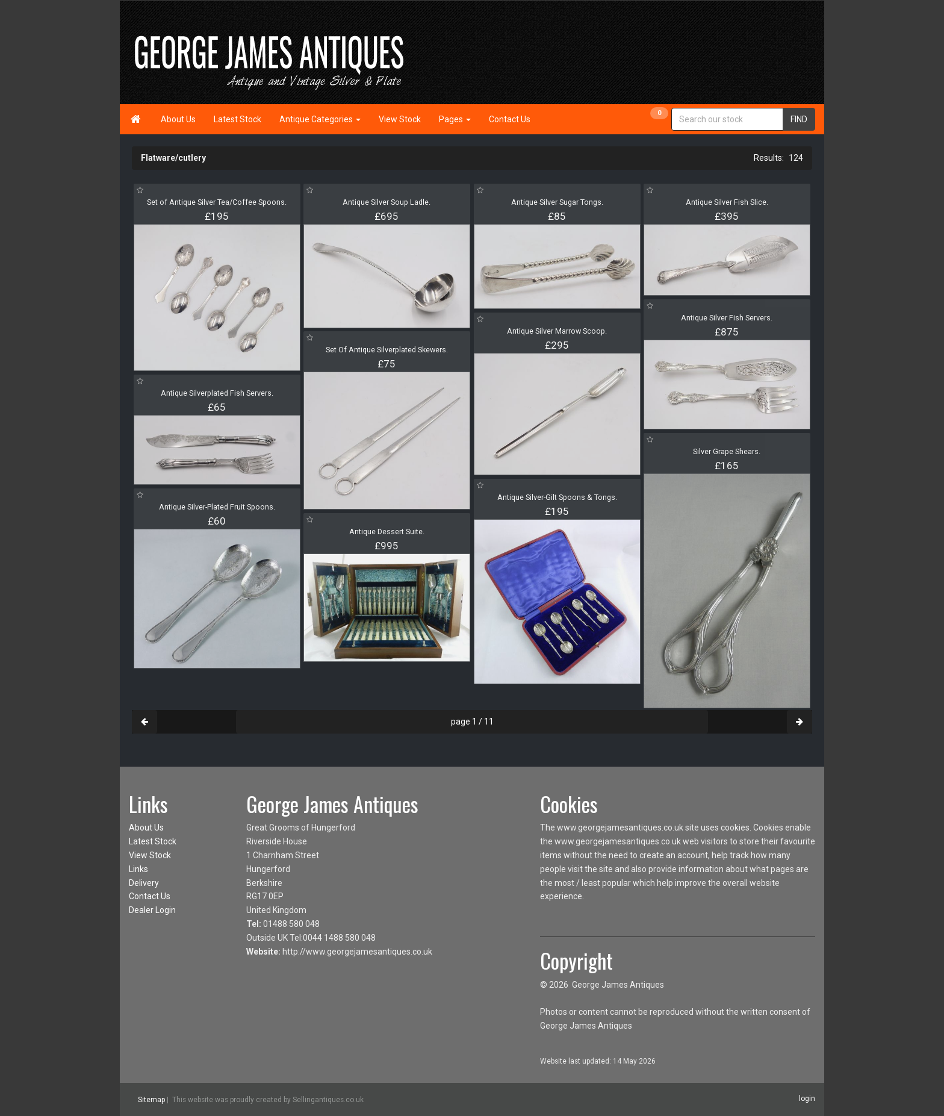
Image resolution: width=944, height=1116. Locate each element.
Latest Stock (237, 119)
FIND (798, 119)
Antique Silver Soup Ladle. (386, 202)
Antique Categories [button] (320, 119)
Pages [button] (455, 119)
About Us (178, 119)
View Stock (400, 119)
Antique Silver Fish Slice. (727, 202)
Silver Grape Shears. (726, 451)
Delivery (144, 883)
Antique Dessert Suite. (386, 531)
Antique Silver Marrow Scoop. (557, 330)
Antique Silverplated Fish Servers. (217, 392)
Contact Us (509, 119)
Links (138, 869)
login (807, 1098)
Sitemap (151, 1100)
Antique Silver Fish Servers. (726, 317)
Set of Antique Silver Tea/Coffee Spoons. (217, 202)
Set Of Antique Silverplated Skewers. (387, 349)
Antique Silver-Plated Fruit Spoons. (217, 506)
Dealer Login (152, 910)
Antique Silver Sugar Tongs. (557, 202)
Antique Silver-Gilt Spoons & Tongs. (557, 497)
